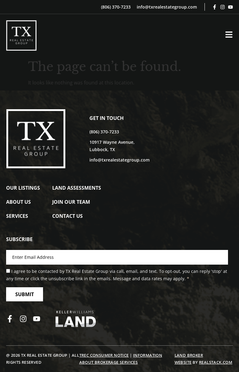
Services (17, 216)
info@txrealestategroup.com (167, 7)
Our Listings (23, 187)
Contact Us (67, 216)
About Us (18, 202)
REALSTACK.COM (215, 362)
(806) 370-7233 (116, 7)
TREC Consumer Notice (104, 355)
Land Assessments (76, 187)
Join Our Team (71, 202)
